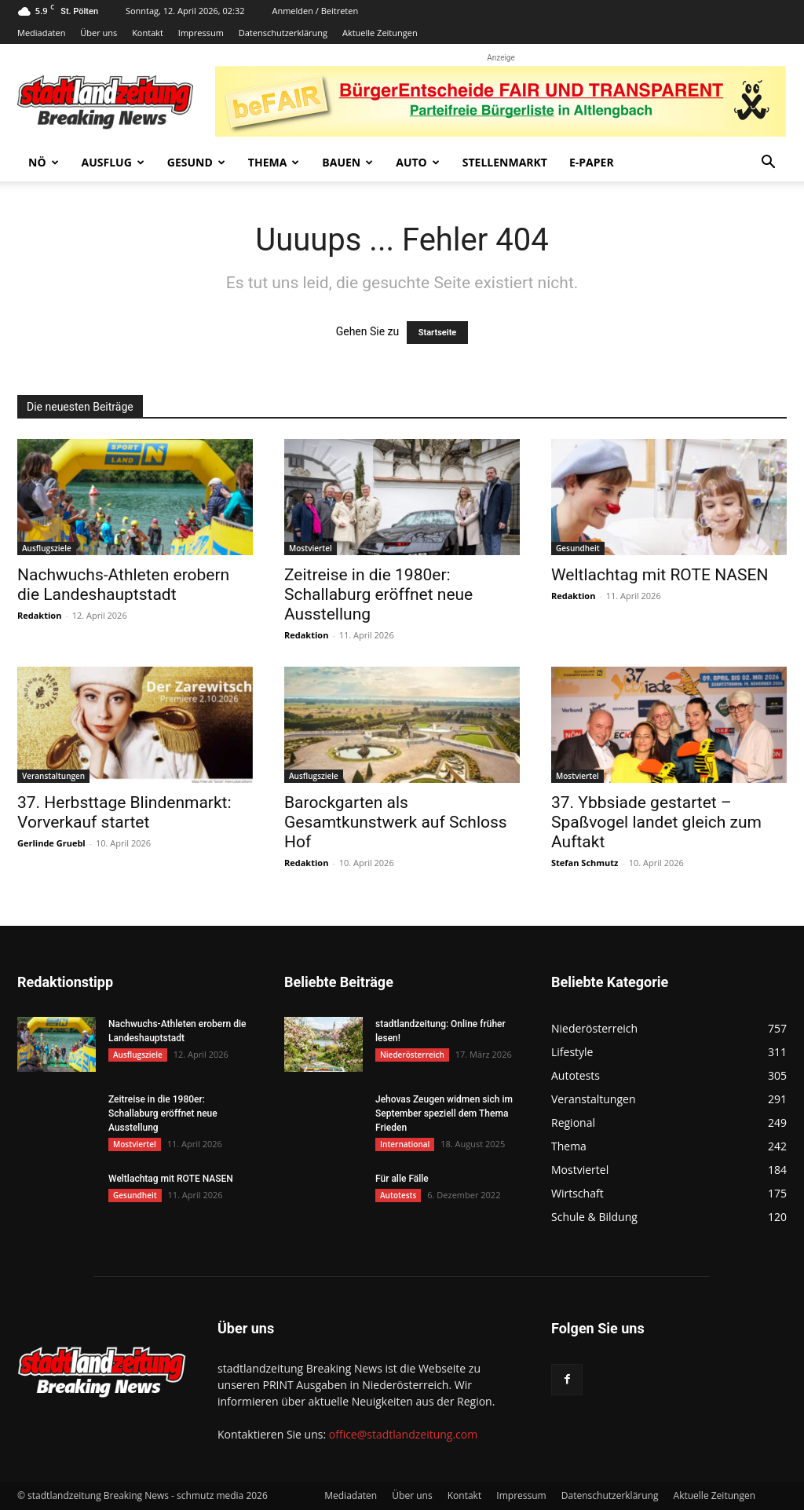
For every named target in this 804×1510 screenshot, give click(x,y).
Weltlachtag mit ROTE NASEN (659, 574)
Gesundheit (578, 548)
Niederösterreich (412, 1054)
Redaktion (39, 615)
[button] (768, 163)
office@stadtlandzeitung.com (403, 1434)
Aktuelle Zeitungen (380, 32)
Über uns (98, 32)
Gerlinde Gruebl (51, 843)
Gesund (196, 162)
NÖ (43, 162)
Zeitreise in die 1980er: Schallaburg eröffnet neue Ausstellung (378, 594)
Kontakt (147, 32)
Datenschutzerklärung (283, 32)
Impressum (201, 32)
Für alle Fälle (402, 1178)
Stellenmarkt (504, 162)
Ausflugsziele (46, 548)
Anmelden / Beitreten (315, 10)
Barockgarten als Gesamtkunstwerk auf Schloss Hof (395, 822)
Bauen (347, 162)
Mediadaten (41, 32)
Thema (274, 162)
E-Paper (591, 162)
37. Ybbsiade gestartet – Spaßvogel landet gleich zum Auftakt (656, 822)
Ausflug (113, 162)
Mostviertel (310, 548)
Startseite (437, 332)
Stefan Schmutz (584, 862)
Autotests (398, 1195)
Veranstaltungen (53, 775)
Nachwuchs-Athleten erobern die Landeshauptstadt (123, 584)
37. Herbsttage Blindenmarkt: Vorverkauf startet (124, 812)
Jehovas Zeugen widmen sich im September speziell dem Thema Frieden (444, 1113)
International (404, 1144)
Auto (418, 162)
